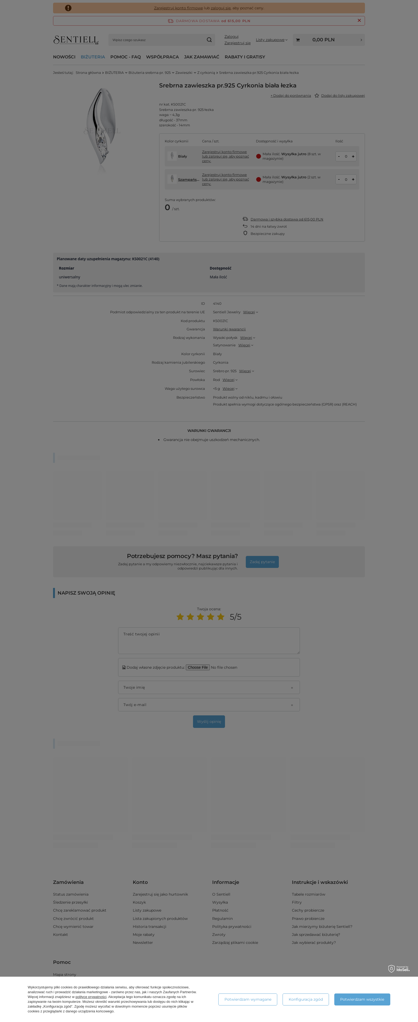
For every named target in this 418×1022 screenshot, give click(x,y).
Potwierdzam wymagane (247, 999)
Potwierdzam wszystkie (362, 999)
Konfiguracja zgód (306, 999)
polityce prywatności (90, 997)
